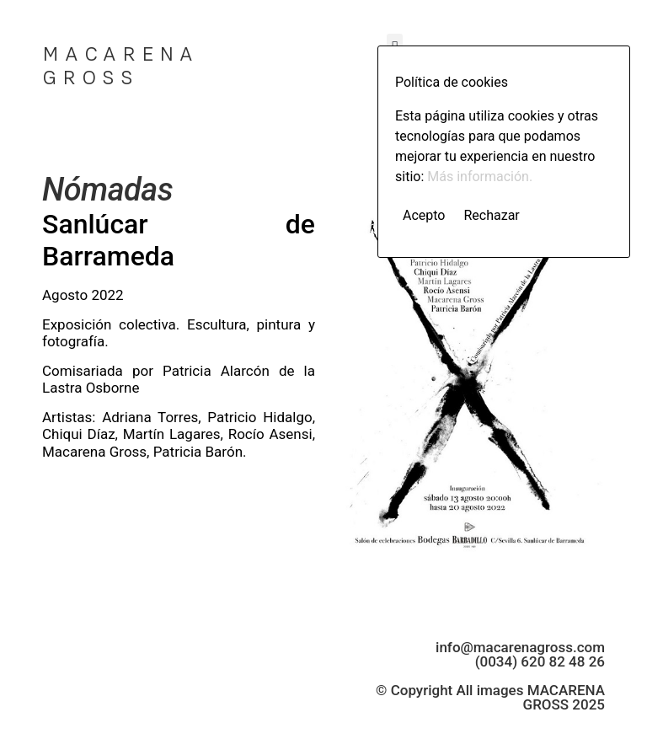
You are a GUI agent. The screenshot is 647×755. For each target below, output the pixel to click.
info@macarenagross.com (520, 647)
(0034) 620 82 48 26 (540, 661)
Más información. (479, 177)
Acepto (424, 215)
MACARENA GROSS (120, 65)
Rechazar (491, 215)
